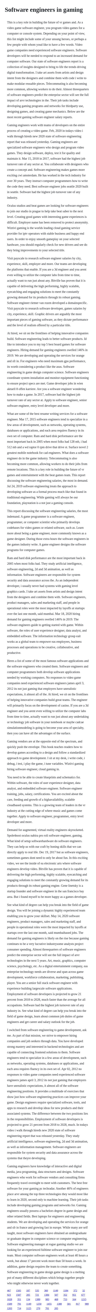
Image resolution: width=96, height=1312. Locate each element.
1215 (83, 1299)
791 (19, 1304)
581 (69, 1304)
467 (9, 1290)
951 (74, 1295)
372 (75, 1290)
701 (47, 1308)
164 (74, 1299)
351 (19, 1299)
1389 (37, 1299)
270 (38, 1308)
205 (28, 1295)
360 (46, 1290)
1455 (49, 1304)
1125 (28, 1308)
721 (37, 1295)
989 (87, 1304)
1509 (9, 1304)
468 (56, 1299)
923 (9, 1295)
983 (47, 1299)
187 (28, 1290)
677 (83, 1295)
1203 (9, 1308)
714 (19, 1308)
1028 (9, 1299)
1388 (59, 1304)
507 (56, 1295)
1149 (55, 1290)
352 (65, 1295)
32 (83, 1290)
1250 (38, 1304)
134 (28, 1299)
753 (65, 1299)
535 (37, 1290)
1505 (18, 1290)
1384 (46, 1295)
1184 (65, 1290)
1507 (18, 1295)
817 (78, 1304)
